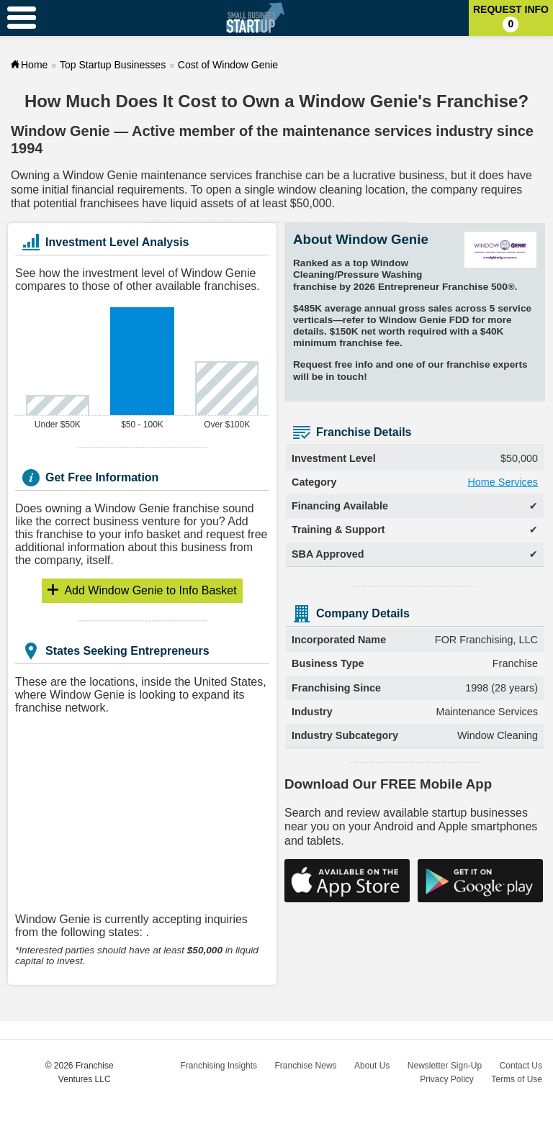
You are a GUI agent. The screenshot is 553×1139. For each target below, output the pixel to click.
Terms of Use (516, 1079)
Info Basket (150, 590)
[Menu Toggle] (21, 18)
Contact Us (521, 1066)
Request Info (511, 18)
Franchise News (306, 1066)
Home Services (502, 482)
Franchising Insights (218, 1066)
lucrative (374, 175)
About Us (372, 1066)
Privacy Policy (447, 1079)
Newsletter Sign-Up (445, 1066)
